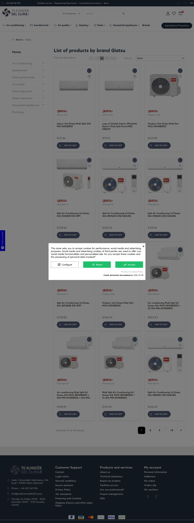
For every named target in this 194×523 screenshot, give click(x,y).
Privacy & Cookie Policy (132, 272)
